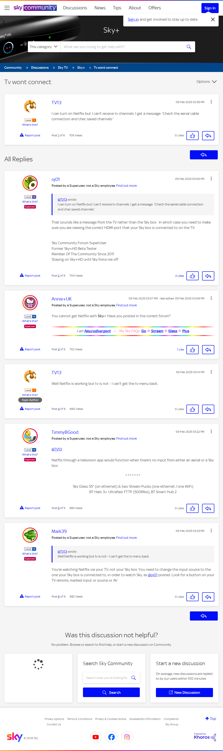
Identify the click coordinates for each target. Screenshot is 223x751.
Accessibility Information (145, 719)
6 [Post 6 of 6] (59, 596)
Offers (155, 7)
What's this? (30, 124)
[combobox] (121, 46)
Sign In (210, 8)
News (100, 7)
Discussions (75, 7)
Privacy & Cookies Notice (110, 719)
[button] (211, 102)
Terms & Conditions (79, 719)
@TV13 (62, 200)
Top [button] (213, 718)
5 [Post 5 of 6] (58, 508)
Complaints (171, 719)
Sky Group (171, 724)
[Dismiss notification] (212, 19)
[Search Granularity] (44, 46)
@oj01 (152, 575)
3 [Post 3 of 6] (58, 349)
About (135, 7)
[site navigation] (7, 7)
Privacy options (54, 719)
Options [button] (203, 81)
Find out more (126, 186)
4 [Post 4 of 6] (59, 409)
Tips (117, 7)
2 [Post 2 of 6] (58, 275)
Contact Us (54, 724)
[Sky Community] (35, 8)
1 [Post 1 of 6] (58, 135)
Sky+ (111, 30)
